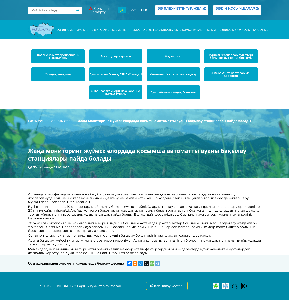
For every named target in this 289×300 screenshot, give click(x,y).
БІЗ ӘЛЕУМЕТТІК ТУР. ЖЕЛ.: (181, 10)
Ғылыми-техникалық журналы (228, 30)
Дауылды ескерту (99, 10)
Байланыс (260, 30)
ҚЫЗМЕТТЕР (121, 30)
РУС (133, 10)
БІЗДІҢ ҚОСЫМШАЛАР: (237, 10)
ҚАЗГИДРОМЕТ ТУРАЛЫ (72, 30)
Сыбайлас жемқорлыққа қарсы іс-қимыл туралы (167, 30)
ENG (144, 10)
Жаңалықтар (60, 121)
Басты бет (35, 121)
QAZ (122, 10)
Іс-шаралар (100, 30)
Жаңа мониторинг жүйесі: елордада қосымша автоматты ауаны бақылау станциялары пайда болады (164, 121)
